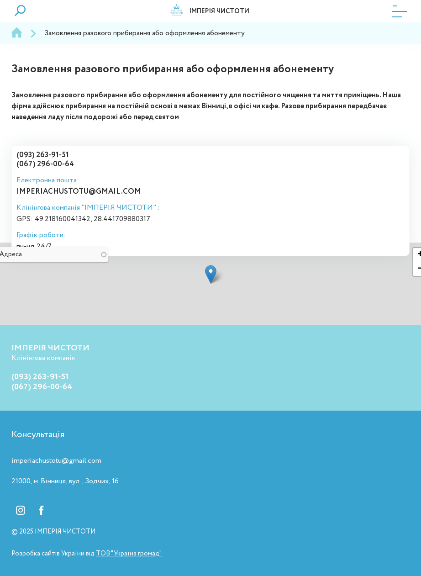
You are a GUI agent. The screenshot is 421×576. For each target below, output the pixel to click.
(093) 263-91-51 (42, 155)
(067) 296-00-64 (45, 164)
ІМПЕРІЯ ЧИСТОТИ (219, 11)
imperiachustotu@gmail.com (78, 191)
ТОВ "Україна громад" (129, 553)
